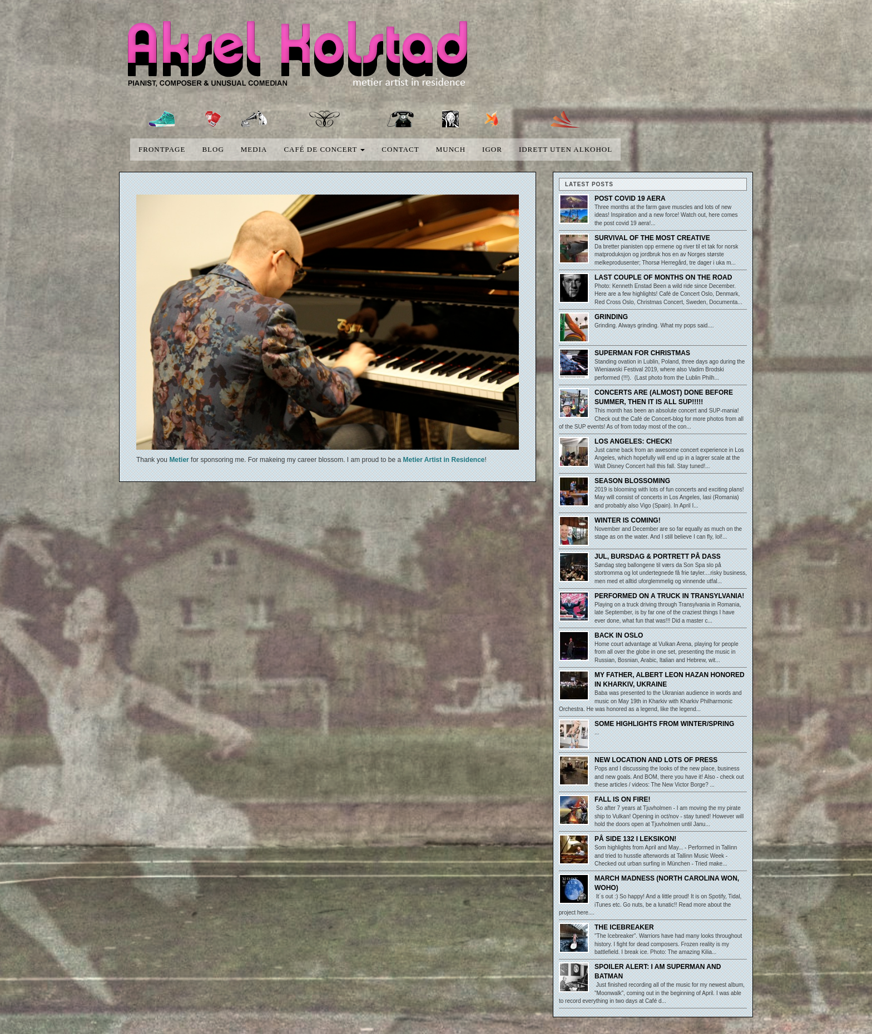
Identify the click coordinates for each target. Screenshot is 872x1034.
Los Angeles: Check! (633, 441)
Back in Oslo (618, 635)
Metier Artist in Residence (444, 460)
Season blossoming (632, 481)
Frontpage (161, 149)
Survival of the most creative (652, 238)
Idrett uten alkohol (565, 149)
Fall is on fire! (622, 799)
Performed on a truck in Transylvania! (669, 596)
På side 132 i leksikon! (635, 839)
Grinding (611, 317)
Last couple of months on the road (663, 277)
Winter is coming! (627, 520)
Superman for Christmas (642, 353)
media (254, 149)
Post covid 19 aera (630, 198)
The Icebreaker (624, 927)
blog (213, 149)
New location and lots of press (655, 760)
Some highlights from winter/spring (664, 724)
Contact (400, 149)
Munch (450, 149)
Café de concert (324, 149)
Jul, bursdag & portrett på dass (657, 556)
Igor (492, 149)
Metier (179, 460)
